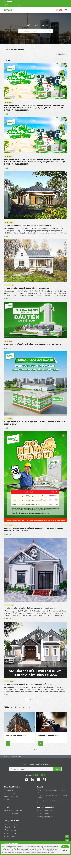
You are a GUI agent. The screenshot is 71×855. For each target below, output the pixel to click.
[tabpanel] (19, 729)
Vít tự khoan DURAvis (11, 813)
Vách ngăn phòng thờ (45, 817)
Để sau (65, 850)
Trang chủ (6, 756)
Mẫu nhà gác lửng (10, 824)
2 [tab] (36, 749)
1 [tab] (34, 749)
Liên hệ (6, 799)
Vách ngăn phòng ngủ (45, 813)
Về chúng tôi (8, 790)
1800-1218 (39, 774)
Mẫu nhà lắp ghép (10, 833)
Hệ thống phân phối (11, 796)
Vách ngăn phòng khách (46, 810)
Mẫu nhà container (10, 836)
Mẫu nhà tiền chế (10, 830)
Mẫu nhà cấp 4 (9, 827)
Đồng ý (65, 847)
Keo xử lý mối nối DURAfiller (13, 810)
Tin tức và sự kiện (9, 793)
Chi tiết (6, 114)
